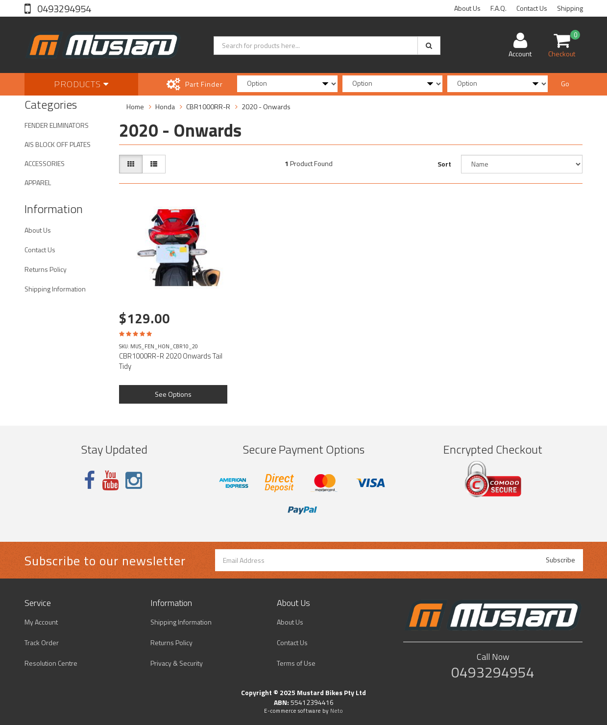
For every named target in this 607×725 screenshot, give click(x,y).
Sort (444, 164)
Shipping (570, 8)
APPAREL (37, 182)
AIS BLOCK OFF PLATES (57, 144)
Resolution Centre (50, 663)
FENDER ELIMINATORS (56, 125)
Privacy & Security (176, 663)
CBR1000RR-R (208, 106)
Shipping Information (55, 289)
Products (81, 84)
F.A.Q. (498, 8)
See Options (173, 394)
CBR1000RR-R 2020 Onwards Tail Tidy (170, 361)
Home (135, 106)
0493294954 (63, 8)
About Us (467, 8)
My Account (41, 622)
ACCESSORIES (44, 163)
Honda (165, 106)
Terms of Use (296, 663)
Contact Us (531, 8)
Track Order (41, 642)
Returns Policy (45, 269)
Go (565, 83)
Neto (336, 711)
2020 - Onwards (266, 106)
